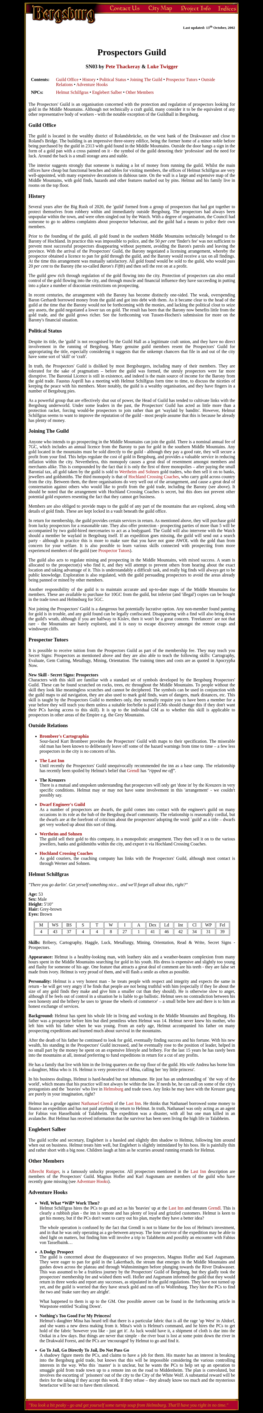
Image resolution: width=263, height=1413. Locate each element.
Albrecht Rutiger (44, 1171)
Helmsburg (113, 1089)
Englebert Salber (107, 92)
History (89, 79)
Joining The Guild (146, 79)
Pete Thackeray (123, 66)
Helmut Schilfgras (72, 92)
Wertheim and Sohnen (139, 471)
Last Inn (133, 1103)
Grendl (133, 770)
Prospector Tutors (181, 79)
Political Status (112, 79)
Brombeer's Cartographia (64, 736)
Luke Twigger (162, 66)
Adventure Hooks (92, 84)
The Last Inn (52, 760)
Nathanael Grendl (97, 1103)
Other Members (140, 92)
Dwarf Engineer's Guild (62, 804)
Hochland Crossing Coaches (154, 476)
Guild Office (67, 79)
